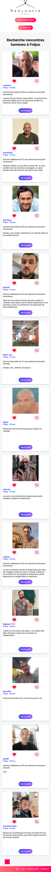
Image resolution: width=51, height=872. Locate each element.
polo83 (6, 759)
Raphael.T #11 (9, 624)
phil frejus (7, 220)
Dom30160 (7, 153)
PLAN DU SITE (33, 869)
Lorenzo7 (7, 85)
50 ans (12, 694)
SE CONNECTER (25, 27)
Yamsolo (6, 489)
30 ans (12, 626)
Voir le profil (25, 110)
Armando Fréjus (10, 826)
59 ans (12, 88)
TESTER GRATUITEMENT (25, 20)
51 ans (12, 357)
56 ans (12, 222)
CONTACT (45, 869)
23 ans (12, 290)
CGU (23, 869)
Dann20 (6, 287)
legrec (5, 422)
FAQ (17, 869)
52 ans (12, 492)
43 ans (12, 828)
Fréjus (5, 88)
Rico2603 (7, 691)
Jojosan (6, 557)
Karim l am (7, 355)
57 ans (12, 155)
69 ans (12, 424)
